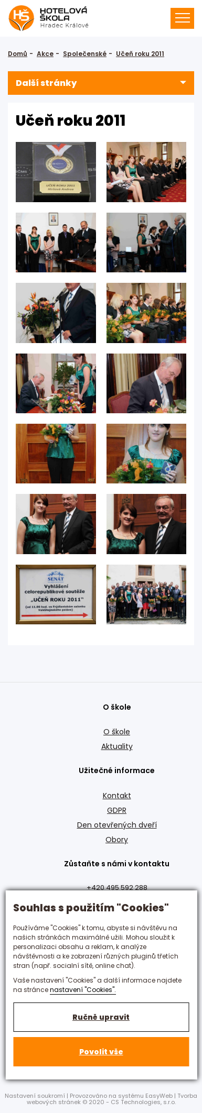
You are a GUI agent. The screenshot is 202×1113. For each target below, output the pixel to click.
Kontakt (117, 795)
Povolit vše (101, 1051)
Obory (116, 839)
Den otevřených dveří (117, 825)
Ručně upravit (101, 1017)
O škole (116, 731)
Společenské (85, 53)
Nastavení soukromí (35, 1096)
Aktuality (117, 746)
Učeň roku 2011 (140, 53)
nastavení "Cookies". (83, 989)
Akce (45, 53)
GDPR (116, 810)
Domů (17, 53)
